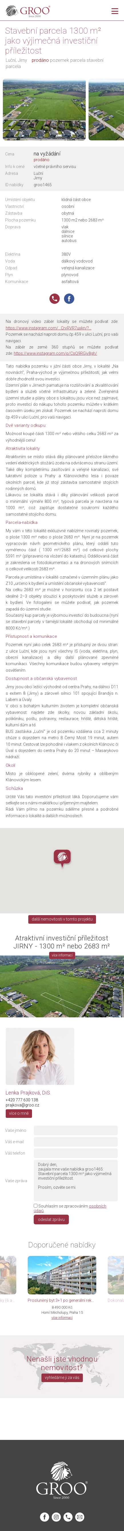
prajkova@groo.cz (22, 1105)
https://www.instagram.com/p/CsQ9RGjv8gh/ (55, 353)
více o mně (19, 1113)
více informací (62, 955)
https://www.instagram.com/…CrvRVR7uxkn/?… (48, 328)
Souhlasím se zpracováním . (70, 1208)
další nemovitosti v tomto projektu (62, 919)
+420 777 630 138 (22, 1100)
